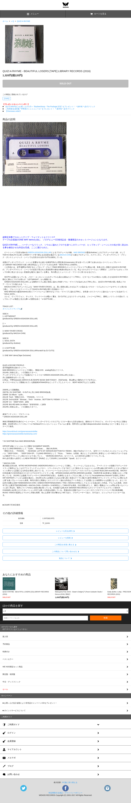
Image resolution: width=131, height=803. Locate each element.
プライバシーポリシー (73, 793)
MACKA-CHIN (65, 255)
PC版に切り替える (69, 782)
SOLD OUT (66, 83)
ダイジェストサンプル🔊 (13, 309)
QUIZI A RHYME (23, 21)
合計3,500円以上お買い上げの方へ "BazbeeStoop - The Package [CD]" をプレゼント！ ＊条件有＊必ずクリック (50, 107)
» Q (12, 21)
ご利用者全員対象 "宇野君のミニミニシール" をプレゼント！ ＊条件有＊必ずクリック (39, 109)
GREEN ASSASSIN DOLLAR (39, 252)
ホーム (5, 21)
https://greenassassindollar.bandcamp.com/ (20, 434)
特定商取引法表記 (56, 793)
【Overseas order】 (13, 111)
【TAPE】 (6, 99)
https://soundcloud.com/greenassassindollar (20, 431)
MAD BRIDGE (79, 252)
